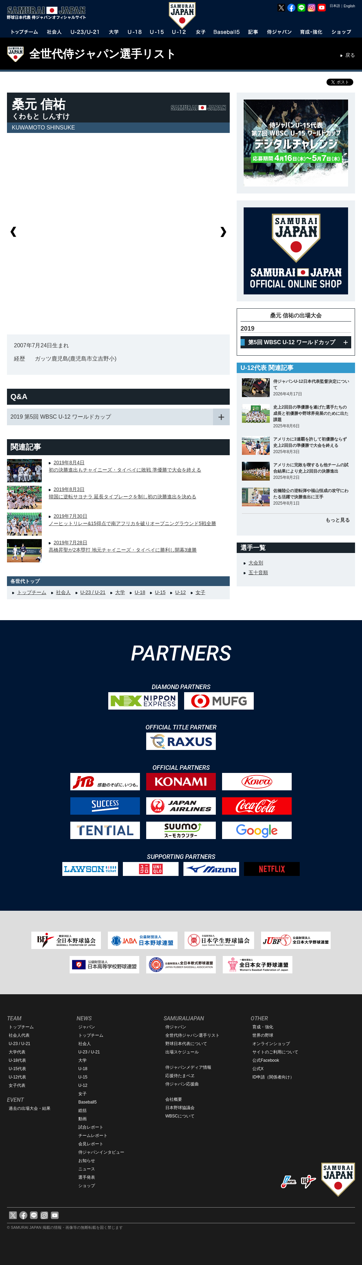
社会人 (63, 592)
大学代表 (17, 1052)
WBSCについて (180, 1116)
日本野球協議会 (180, 1107)
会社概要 (173, 1099)
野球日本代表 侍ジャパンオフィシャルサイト (48, 12)
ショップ (86, 1185)
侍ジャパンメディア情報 (188, 1067)
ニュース (86, 1169)
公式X (257, 1068)
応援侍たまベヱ (180, 1075)
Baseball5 (87, 1102)
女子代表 (17, 1085)
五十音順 (258, 572)
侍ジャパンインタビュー (101, 1152)
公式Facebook (265, 1060)
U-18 (140, 592)
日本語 (335, 6)
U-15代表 (17, 1068)
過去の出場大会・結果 (29, 1108)
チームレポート (93, 1135)
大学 (120, 592)
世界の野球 (262, 1035)
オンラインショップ (271, 1043)
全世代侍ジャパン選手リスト (102, 54)
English (349, 6)
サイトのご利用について (275, 1052)
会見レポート (90, 1143)
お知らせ (86, 1160)
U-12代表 (17, 1077)
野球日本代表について (186, 1043)
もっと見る (337, 520)
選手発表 (86, 1177)
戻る (350, 55)
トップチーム (31, 592)
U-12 (180, 592)
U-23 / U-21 (92, 592)
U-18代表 (17, 1060)
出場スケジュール (182, 1052)
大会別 (256, 563)
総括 (82, 1110)
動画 (82, 1118)
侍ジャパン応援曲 (182, 1084)
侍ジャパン (175, 1027)
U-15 (160, 592)
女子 (200, 592)
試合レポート (90, 1127)
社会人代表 (19, 1035)
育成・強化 (262, 1027)
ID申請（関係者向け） (273, 1077)
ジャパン (86, 1027)
